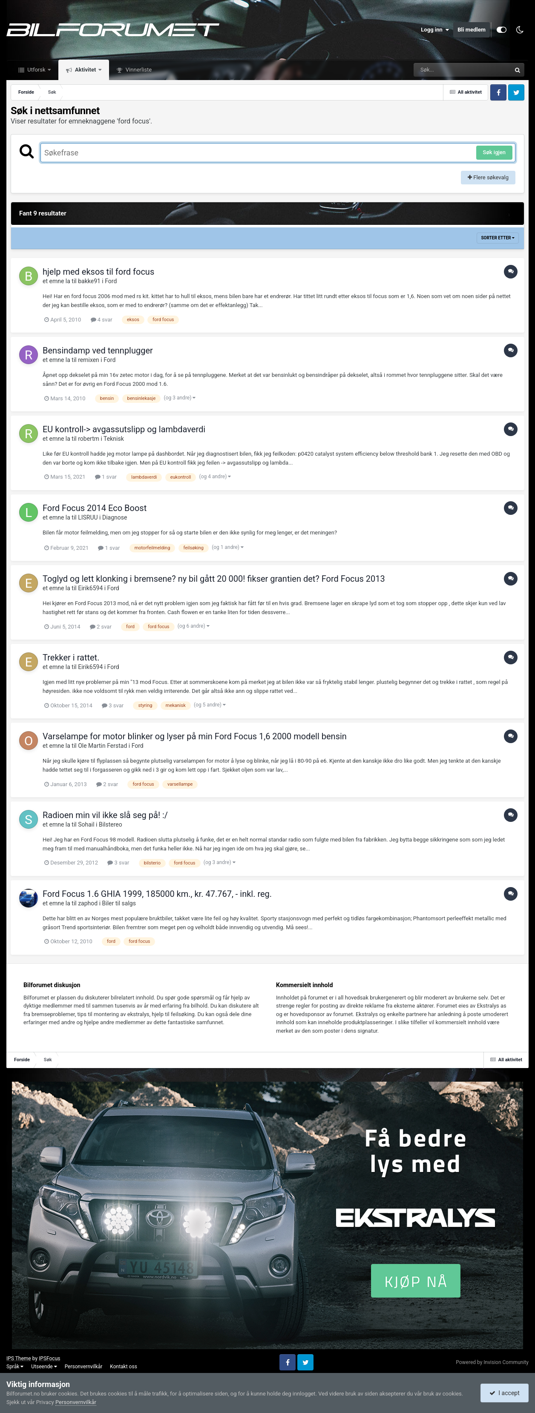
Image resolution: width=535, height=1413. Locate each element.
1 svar (106, 477)
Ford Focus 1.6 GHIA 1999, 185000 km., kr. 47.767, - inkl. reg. (157, 894)
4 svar (101, 319)
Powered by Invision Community (492, 1362)
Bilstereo (110, 824)
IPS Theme (18, 1358)
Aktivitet (86, 69)
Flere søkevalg (488, 177)
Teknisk (114, 438)
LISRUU (88, 517)
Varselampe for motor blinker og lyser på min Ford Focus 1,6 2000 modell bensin (195, 736)
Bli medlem (471, 29)
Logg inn (435, 29)
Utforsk (36, 69)
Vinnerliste (138, 69)
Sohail (86, 824)
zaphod (88, 903)
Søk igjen (494, 152)
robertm (88, 438)
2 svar (101, 626)
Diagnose (114, 517)
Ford (111, 281)
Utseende (44, 1367)
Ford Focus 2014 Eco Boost (95, 508)
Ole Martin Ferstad (102, 745)
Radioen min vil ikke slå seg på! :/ (105, 815)
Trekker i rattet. (71, 657)
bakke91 (89, 281)
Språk (14, 1367)
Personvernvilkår (84, 1367)
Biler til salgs (119, 903)
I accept (504, 1393)
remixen (88, 359)
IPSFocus (49, 1358)
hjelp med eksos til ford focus (98, 272)
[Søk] (442, 70)
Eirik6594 (90, 588)
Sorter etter (498, 238)
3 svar (113, 705)
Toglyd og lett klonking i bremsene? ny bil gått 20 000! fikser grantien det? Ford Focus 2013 (214, 579)
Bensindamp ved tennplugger (98, 350)
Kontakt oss (123, 1367)
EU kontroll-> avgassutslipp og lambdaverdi (124, 429)
